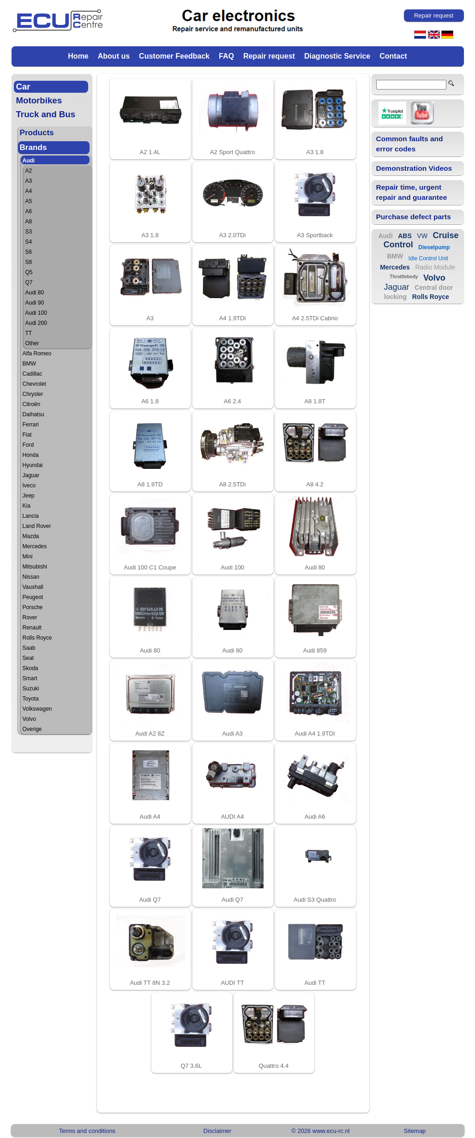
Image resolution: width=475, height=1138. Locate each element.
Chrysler (33, 394)
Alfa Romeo (37, 353)
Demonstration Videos (414, 168)
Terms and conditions (87, 1130)
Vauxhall (33, 587)
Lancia (31, 516)
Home (78, 56)
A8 (28, 221)
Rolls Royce (37, 638)
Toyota (31, 698)
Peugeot (33, 597)
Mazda (31, 536)
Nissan (31, 577)
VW (422, 236)
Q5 (29, 272)
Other (32, 343)
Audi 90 (34, 302)
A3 (28, 181)
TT (28, 333)
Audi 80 (34, 292)
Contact (393, 56)
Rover (30, 617)
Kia (26, 506)
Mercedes (35, 546)
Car (23, 86)
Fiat (27, 434)
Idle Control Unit (428, 258)
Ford (28, 445)
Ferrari (31, 424)
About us (114, 56)
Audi (29, 160)
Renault (32, 627)
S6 (28, 252)
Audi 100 (36, 313)
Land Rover (37, 526)
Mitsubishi (35, 566)
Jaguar (31, 475)
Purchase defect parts (413, 217)
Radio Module (435, 267)
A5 (28, 201)
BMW (29, 363)
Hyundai (33, 465)
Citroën (32, 404)
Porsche (33, 607)
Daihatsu (33, 414)
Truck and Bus (46, 114)
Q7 (29, 282)
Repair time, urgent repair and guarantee (411, 192)
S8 (28, 262)
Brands (33, 147)
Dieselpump (434, 247)
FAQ (226, 56)
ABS (405, 236)
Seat (28, 658)
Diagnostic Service (337, 56)
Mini (28, 556)
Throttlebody (404, 276)
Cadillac (32, 374)
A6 (28, 211)
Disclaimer (217, 1130)
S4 (28, 242)
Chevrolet (34, 384)
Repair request (269, 56)
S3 (28, 231)
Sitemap (415, 1130)
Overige (32, 729)
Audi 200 (36, 323)
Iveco (29, 485)
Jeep (29, 495)
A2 (28, 171)
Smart (30, 678)
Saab (29, 648)
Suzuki (31, 688)
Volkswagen (37, 709)
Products (37, 132)
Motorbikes (39, 100)
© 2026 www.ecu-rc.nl (320, 1130)
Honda (31, 455)
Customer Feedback (174, 56)
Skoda (30, 668)
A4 (28, 191)
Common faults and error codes (409, 144)
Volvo (29, 719)
